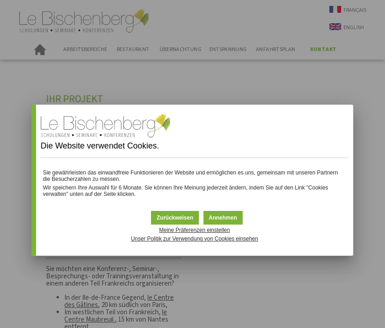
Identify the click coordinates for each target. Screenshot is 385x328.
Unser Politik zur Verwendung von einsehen (194, 239)
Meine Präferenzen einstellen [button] (194, 230)
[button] (223, 218)
